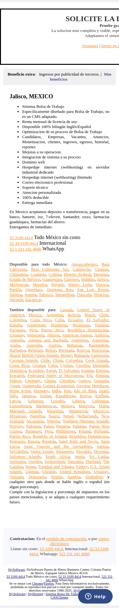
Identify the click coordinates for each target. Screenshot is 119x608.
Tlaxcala (83, 294)
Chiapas (102, 269)
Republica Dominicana (89, 436)
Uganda (31, 471)
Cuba (59, 319)
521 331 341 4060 (74, 553)
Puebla (15, 289)
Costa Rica (40, 319)
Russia (33, 441)
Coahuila (38, 274)
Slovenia (101, 451)
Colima (55, 274)
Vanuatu (16, 476)
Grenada (101, 380)
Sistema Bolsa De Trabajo (63, 594)
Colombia (18, 319)
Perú (33, 330)
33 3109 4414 (21, 237)
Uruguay (17, 335)
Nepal (68, 416)
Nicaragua (81, 324)
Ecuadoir (36, 370)
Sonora (30, 294)
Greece (84, 380)
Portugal (101, 431)
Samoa (102, 446)
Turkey (82, 466)
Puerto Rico (52, 330)
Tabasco (45, 294)
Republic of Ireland (50, 436)
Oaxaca (102, 284)
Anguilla (17, 340)
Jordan (45, 395)
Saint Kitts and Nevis (78, 441)
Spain (79, 456)
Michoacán (19, 284)
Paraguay (17, 330)
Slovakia (83, 451)
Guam (15, 385)
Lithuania (100, 400)
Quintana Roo (60, 289)
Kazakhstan (65, 395)
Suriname (18, 461)
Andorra (101, 335)
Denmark (101, 365)
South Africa (57, 456)
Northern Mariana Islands (86, 421)
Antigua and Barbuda (47, 340)
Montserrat (78, 410)
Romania (17, 441)
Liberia (78, 400)
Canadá (66, 309)
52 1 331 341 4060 (25, 249)
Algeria (53, 335)
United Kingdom (75, 471)
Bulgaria (81, 355)
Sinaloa (16, 294)
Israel (104, 390)
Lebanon (35, 400)
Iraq (67, 390)
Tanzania (75, 461)
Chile (104, 314)
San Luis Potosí (93, 289)
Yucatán (16, 299)
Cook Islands (97, 360)
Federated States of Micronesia (55, 375)
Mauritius (55, 410)
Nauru (54, 416)
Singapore (64, 451)
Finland (102, 375)
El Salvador (98, 319)
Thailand (92, 461)
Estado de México (25, 279)
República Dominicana (88, 330)
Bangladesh (99, 345)
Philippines (65, 431)
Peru (48, 431)
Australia (34, 345)
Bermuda (66, 350)
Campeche (81, 269)
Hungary (41, 390)
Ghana (50, 380)
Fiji (90, 375)
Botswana (100, 350)
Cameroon (100, 355)
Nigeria (53, 421)
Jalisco (102, 279)
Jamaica (29, 395)
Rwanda (49, 441)
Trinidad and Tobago (56, 466)
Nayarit (57, 284)
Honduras (59, 324)
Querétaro (33, 289)
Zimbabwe (94, 476)
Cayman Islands (23, 360)
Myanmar (18, 416)
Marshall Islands (25, 410)
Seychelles (19, 451)
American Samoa (77, 335)
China (58, 360)
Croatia (38, 365)
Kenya (85, 395)
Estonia (102, 370)
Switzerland (54, 461)
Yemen (57, 476)
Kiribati (101, 395)
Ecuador (75, 319)
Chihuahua (19, 274)
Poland (84, 431)
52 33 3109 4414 (24, 243)
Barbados (17, 350)
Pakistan (33, 426)
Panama (62, 426)
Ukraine (49, 471)
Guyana (82, 385)
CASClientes (60, 597)
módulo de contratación (66, 538)
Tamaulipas (64, 294)
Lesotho (57, 400)
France (15, 380)
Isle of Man (85, 390)
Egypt (51, 370)
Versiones (90, 45)
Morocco (101, 410)
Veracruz (100, 294)
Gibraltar (67, 380)
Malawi (67, 405)
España (16, 324)
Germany (33, 380)
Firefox (49, 583)
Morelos (40, 284)
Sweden (35, 461)
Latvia (15, 400)
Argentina (54, 314)
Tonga (30, 466)
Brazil (15, 355)
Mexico (35, 314)
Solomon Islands (25, 456)
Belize (50, 350)
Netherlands (87, 416)
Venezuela (35, 335)
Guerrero (71, 279)
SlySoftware (16, 569)
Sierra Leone (41, 451)
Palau (48, 426)
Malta (104, 405)
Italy (13, 395)
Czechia (82, 365)
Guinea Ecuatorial (58, 385)
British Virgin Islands (40, 355)
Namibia (37, 416)
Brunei (66, 355)
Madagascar (46, 405)
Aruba (15, 345)
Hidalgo (88, 279)
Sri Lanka (99, 456)
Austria (54, 345)
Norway (16, 426)
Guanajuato (52, 279)
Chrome (37, 583)
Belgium (35, 350)
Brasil (90, 314)
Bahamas (75, 345)
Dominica (18, 370)
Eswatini (17, 375)
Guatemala (36, 324)
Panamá (102, 324)
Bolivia (74, 314)
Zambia (74, 476)
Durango (101, 274)
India (56, 390)
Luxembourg (20, 405)
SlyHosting (35, 594)
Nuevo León (79, 284)
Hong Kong (20, 390)
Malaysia (86, 405)
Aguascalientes (84, 264)
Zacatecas (33, 299)
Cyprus (66, 365)
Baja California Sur (50, 269)
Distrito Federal (77, 274)
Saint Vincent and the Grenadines (58, 446)
